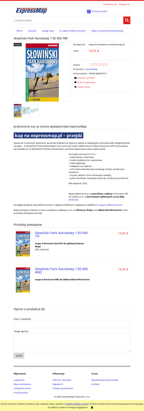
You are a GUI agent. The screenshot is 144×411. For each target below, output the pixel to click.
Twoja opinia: (21, 331)
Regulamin (57, 384)
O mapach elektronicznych (109, 204)
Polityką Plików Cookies (77, 403)
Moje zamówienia (22, 384)
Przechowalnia (21, 392)
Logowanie (19, 379)
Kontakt (96, 384)
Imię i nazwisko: (22, 319)
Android (73, 199)
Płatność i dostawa (61, 379)
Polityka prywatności (62, 388)
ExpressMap (91, 69)
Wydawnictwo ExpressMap (105, 379)
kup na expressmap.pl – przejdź (48, 135)
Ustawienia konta (22, 388)
